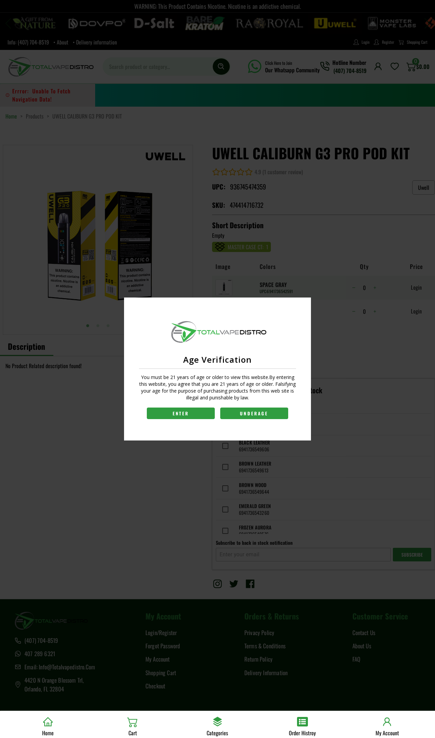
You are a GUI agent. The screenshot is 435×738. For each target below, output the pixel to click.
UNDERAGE (254, 413)
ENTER (181, 413)
